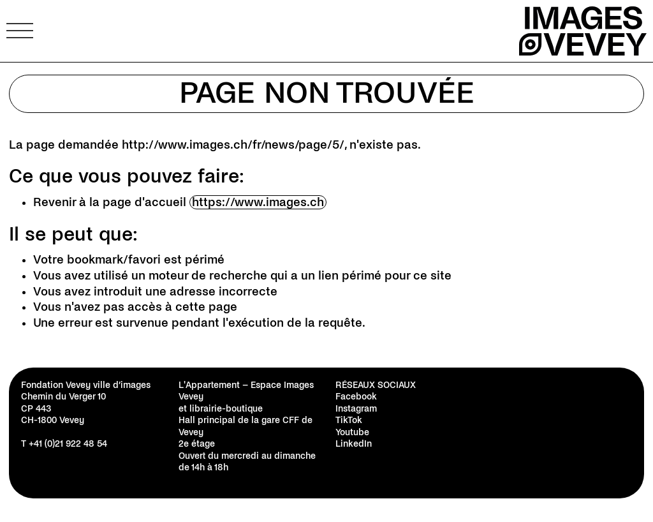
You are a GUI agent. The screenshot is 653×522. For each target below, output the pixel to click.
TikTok (348, 420)
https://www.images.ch (258, 202)
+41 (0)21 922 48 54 (68, 444)
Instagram (356, 409)
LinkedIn (353, 444)
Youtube (352, 432)
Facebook (356, 396)
